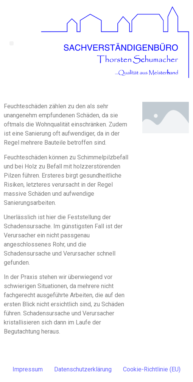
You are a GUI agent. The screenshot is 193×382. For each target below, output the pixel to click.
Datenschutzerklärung (83, 369)
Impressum (27, 369)
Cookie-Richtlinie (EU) (152, 369)
